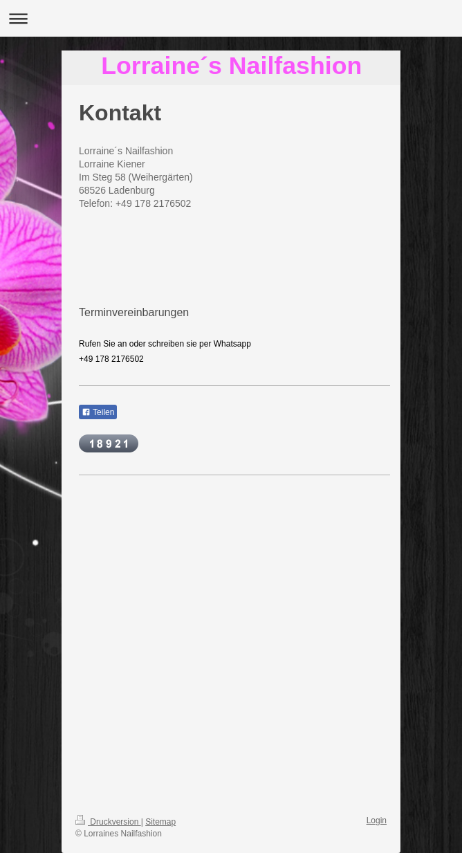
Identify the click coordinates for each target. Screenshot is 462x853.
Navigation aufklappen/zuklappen (231, 18)
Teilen (98, 412)
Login (377, 820)
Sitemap (160, 822)
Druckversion (108, 822)
